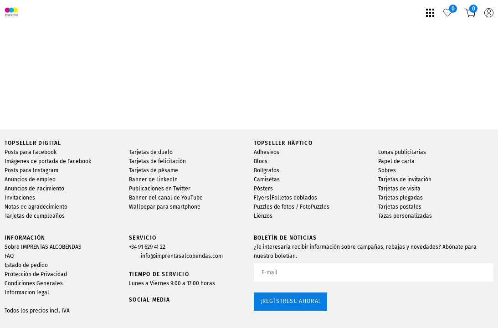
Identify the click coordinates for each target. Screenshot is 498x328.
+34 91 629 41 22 (147, 247)
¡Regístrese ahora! (291, 301)
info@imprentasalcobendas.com (182, 256)
